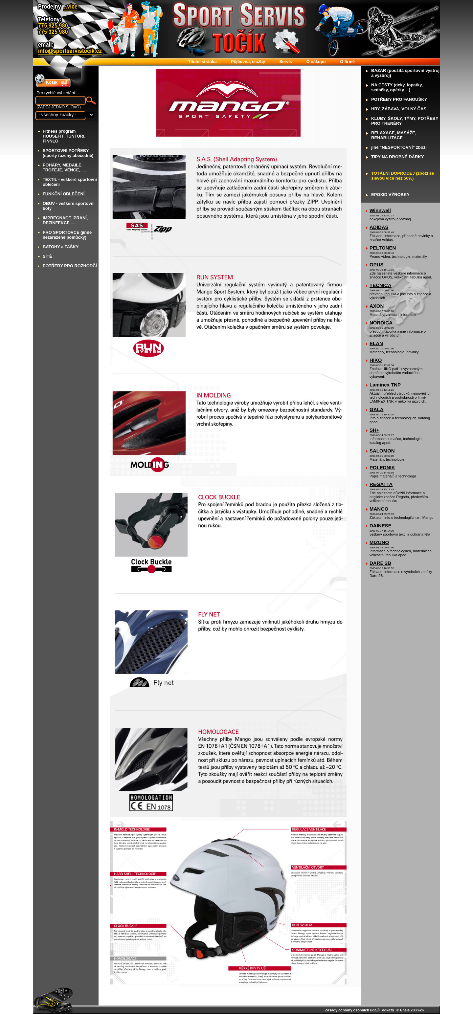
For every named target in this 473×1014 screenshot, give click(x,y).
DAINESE (381, 525)
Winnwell (380, 210)
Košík (51, 82)
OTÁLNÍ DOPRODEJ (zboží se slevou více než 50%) (402, 176)
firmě (347, 61)
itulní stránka (202, 61)
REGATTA (381, 484)
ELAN (376, 343)
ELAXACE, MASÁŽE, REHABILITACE (393, 135)
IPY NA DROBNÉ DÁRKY (397, 156)
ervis (286, 61)
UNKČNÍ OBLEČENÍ (63, 193)
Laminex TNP (385, 384)
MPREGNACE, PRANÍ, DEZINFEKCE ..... (65, 220)
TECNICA (381, 285)
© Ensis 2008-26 (410, 1010)
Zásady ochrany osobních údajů (352, 1010)
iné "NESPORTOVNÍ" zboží (399, 147)
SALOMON (382, 450)
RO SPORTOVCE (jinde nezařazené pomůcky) (67, 235)
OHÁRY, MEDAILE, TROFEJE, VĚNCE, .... (64, 167)
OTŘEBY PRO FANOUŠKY (399, 99)
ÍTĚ (47, 256)
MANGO (379, 509)
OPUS (377, 264)
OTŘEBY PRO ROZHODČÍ (70, 265)
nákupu (316, 61)
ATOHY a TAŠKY (61, 246)
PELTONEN (383, 248)
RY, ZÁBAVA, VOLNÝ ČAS (398, 108)
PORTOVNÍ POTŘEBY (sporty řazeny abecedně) (68, 153)
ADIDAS (379, 227)
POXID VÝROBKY (390, 194)
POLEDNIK (382, 467)
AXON (377, 306)
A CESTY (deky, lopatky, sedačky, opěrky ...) (397, 87)
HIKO (376, 360)
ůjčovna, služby (248, 61)
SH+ (374, 430)
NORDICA (381, 322)
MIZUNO (379, 542)
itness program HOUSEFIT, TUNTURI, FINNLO (64, 136)
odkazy (388, 1010)
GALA (377, 409)
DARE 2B (380, 563)
